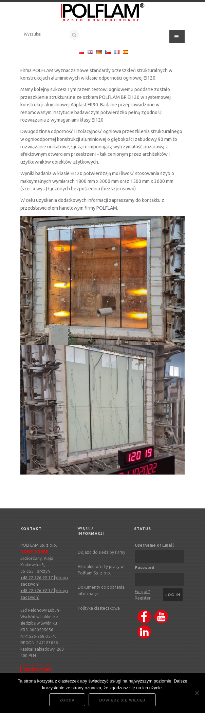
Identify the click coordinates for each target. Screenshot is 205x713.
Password (144, 567)
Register (143, 598)
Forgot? (142, 591)
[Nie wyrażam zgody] (196, 693)
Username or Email (154, 545)
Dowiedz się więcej (122, 700)
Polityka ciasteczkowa (99, 608)
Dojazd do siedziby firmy (101, 552)
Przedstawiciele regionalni (36, 672)
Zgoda (67, 700)
